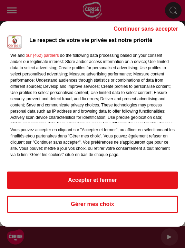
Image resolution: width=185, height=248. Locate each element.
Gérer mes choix (92, 204)
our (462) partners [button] (42, 55)
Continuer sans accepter (146, 29)
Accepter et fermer (92, 180)
